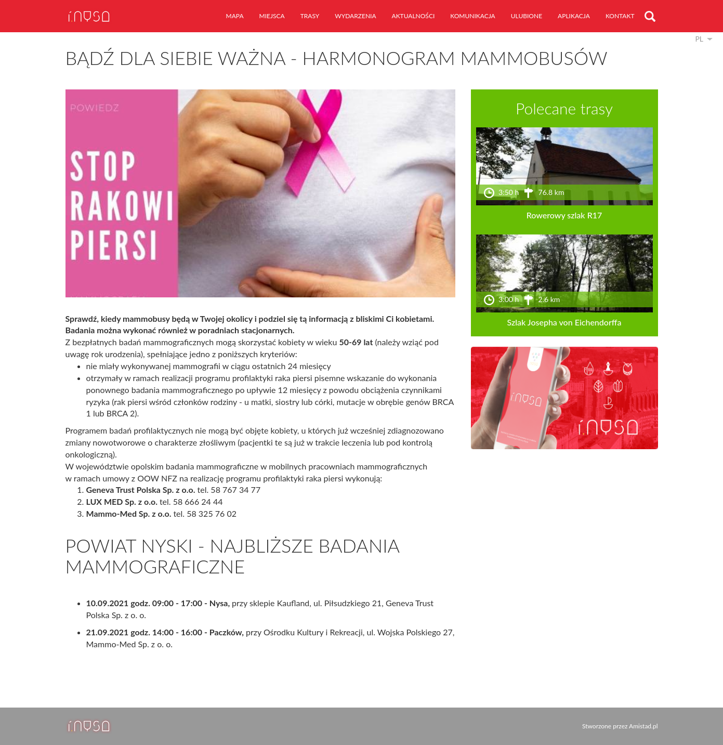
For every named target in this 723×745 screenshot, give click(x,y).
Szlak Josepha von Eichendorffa (564, 322)
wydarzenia (355, 16)
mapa (235, 16)
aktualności (413, 16)
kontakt (620, 16)
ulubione (526, 16)
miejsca (272, 16)
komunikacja (472, 16)
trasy (310, 16)
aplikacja (574, 16)
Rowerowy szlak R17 (564, 215)
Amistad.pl (643, 726)
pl (699, 38)
